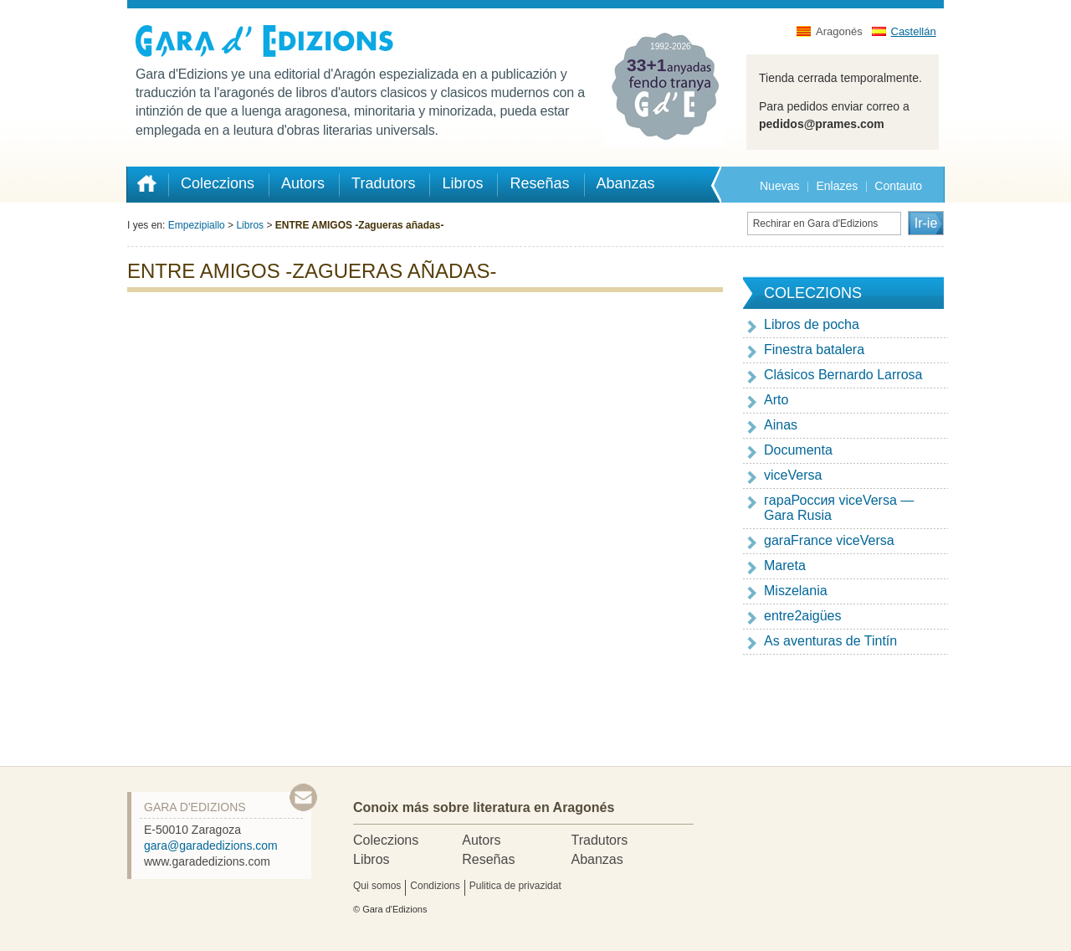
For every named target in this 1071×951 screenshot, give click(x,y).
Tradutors (599, 840)
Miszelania (796, 590)
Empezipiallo (196, 225)
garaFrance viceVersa (829, 540)
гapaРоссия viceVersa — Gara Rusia (839, 507)
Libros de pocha (811, 324)
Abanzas (597, 859)
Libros (250, 225)
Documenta (798, 450)
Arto (776, 400)
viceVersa (793, 475)
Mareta (785, 565)
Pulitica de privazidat (515, 886)
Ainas (780, 425)
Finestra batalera (814, 349)
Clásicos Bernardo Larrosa (843, 375)
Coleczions (385, 840)
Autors (481, 840)
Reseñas (488, 859)
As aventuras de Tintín (830, 641)
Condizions (434, 886)
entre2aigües (803, 616)
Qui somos (377, 886)
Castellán (913, 31)
